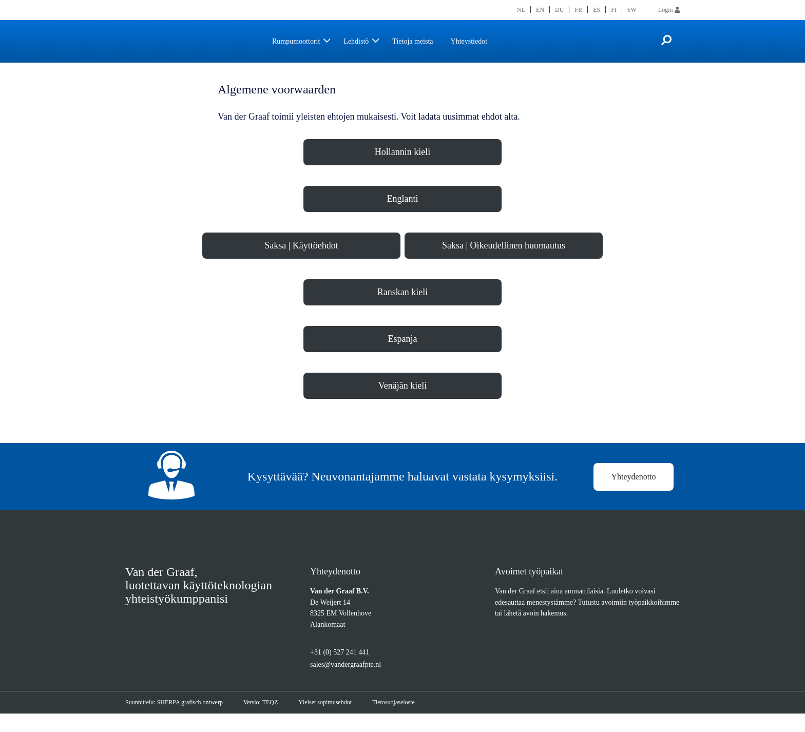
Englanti (402, 213)
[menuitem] (521, 9)
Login (669, 9)
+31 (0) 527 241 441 (343, 671)
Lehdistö (367, 41)
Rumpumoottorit (300, 41)
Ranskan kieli (402, 306)
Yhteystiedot (492, 41)
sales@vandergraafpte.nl (353, 683)
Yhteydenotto (633, 493)
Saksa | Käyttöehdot (301, 260)
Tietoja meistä (430, 41)
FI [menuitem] (613, 9)
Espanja (402, 353)
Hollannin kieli (403, 166)
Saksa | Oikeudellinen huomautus (504, 260)
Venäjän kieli (402, 400)
